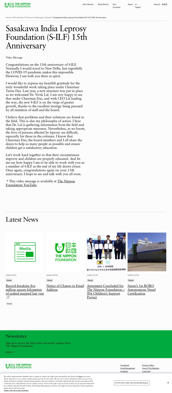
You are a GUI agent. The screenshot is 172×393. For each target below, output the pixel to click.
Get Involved (116, 5)
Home (8, 17)
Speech (48, 17)
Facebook (124, 365)
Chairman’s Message (34, 17)
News (130, 4)
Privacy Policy (148, 365)
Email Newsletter (127, 368)
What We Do (103, 4)
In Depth (138, 5)
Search (157, 4)
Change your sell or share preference (16, 390)
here (80, 376)
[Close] (168, 382)
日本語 (164, 4)
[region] (86, 383)
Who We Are (88, 4)
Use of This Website (150, 368)
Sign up (10, 351)
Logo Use (146, 371)
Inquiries (124, 371)
